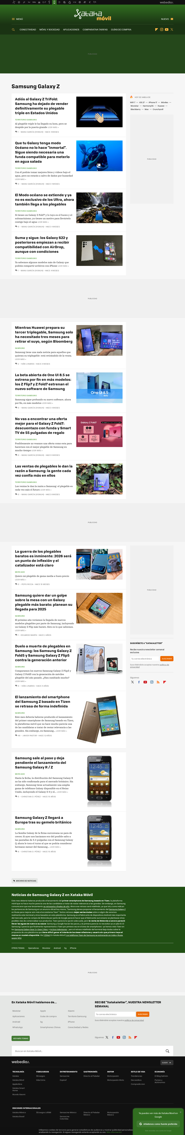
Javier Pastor (30, 735)
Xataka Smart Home (18, 1089)
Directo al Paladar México (92, 1113)
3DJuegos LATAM (43, 1112)
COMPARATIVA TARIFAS (95, 29)
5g (65, 948)
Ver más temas (20, 1038)
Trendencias (136, 1076)
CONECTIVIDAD (28, 29)
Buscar (167, 1051)
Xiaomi (71, 1010)
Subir (165, 1062)
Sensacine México (68, 1112)
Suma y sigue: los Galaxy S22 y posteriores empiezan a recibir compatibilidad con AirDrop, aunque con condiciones (42, 244)
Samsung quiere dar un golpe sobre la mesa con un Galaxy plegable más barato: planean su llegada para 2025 (43, 602)
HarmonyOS (148, 105)
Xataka (15, 1076)
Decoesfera (136, 1080)
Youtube (166, 29)
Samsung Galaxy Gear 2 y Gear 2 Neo (31, 929)
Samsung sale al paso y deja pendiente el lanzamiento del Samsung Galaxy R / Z (40, 762)
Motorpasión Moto (115, 1080)
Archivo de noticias (26, 880)
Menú (19, 19)
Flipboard (156, 29)
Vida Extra (40, 1080)
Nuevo (165, 19)
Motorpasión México (113, 1113)
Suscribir (167, 658)
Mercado (20, 572)
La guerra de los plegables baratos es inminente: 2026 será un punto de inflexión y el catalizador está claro (43, 558)
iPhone (73, 948)
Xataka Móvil (92, 14)
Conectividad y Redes (78, 1027)
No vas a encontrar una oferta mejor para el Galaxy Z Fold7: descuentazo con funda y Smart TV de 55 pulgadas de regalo (43, 425)
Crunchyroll (158, 109)
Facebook (139, 681)
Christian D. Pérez (31, 796)
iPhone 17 (153, 102)
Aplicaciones (18, 1016)
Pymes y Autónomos (160, 1081)
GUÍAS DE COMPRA (121, 29)
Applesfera (17, 1084)
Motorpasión (113, 1076)
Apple (43, 1010)
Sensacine (64, 1076)
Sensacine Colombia (64, 1117)
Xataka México (19, 1112)
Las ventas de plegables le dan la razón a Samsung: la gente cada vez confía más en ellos (44, 470)
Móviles (164, 102)
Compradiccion (138, 1084)
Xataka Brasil (18, 1116)
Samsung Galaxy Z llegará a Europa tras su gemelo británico (43, 820)
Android (57, 948)
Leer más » (53, 127)
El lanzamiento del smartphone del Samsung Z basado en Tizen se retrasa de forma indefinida (42, 701)
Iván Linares (27, 363)
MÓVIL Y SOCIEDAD (49, 29)
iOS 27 (142, 102)
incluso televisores (58, 929)
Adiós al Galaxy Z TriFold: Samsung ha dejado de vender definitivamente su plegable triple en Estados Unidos (41, 105)
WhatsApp (17, 1027)
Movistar (135, 105)
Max (147, 109)
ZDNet (47, 935)
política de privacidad (134, 1020)
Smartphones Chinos (50, 1027)
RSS (158, 681)
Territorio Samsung (26, 119)
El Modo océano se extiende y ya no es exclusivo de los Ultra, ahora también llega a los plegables (44, 199)
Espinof (63, 1080)
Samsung (20, 348)
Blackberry (135, 109)
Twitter (171, 29)
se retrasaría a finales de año (56, 906)
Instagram (161, 29)
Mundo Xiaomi (18, 1094)
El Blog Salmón (161, 1076)
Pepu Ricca (27, 584)
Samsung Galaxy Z (117, 909)
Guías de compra (48, 1016)
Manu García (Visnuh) (32, 131)
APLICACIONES (71, 29)
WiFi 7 (132, 102)
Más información (114, 1132)
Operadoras (33, 948)
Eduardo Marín (29, 635)
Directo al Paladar (92, 1076)
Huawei (161, 105)
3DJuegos (40, 1076)
